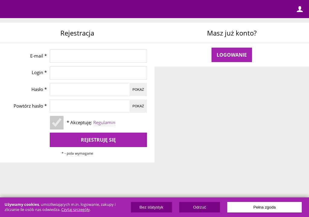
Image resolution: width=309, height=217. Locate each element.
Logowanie (232, 55)
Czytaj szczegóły (75, 209)
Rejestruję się (98, 140)
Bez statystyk (151, 207)
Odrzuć (199, 207)
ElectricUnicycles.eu (43, 9)
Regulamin (104, 122)
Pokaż (138, 89)
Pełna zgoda (264, 207)
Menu (9, 9)
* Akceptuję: (91, 122)
